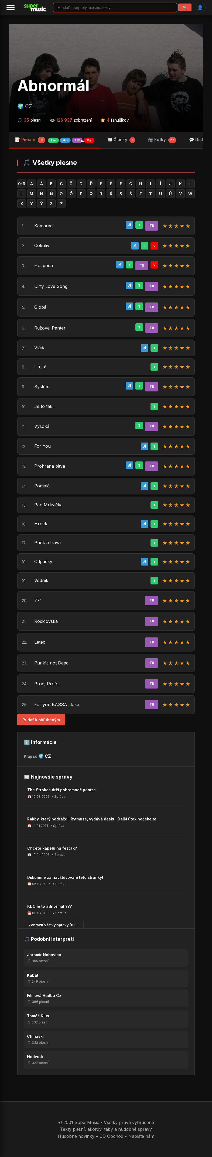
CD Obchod (111, 1136)
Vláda (40, 347)
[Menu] (10, 7)
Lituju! (40, 366)
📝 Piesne (54, 140)
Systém (41, 386)
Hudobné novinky (76, 1136)
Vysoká (41, 426)
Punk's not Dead (51, 663)
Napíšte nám (141, 1136)
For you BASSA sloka (56, 704)
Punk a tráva (47, 542)
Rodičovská (46, 621)
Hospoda (43, 265)
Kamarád (43, 225)
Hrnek (40, 523)
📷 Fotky (162, 140)
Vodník (41, 580)
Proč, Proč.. (46, 683)
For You (42, 446)
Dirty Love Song (50, 286)
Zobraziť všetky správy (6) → (54, 925)
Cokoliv (41, 245)
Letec (39, 642)
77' (37, 600)
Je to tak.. (44, 406)
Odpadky (43, 561)
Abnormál (53, 86)
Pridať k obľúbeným (41, 719)
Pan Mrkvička (48, 504)
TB (151, 226)
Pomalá (42, 485)
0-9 (21, 183)
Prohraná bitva (49, 466)
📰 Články (121, 140)
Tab (78, 140)
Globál (40, 307)
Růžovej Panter (50, 328)
